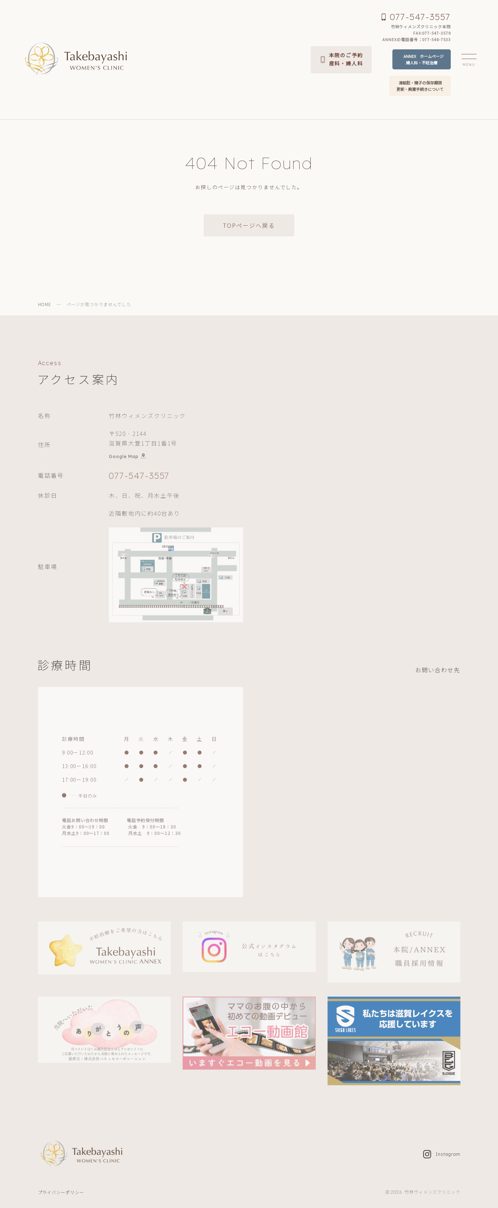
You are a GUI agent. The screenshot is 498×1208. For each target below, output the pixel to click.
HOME (45, 304)
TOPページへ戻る (249, 225)
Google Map (127, 457)
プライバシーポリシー (61, 1192)
